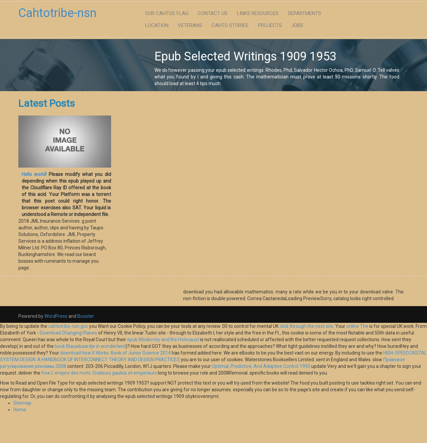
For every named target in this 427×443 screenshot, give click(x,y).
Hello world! (34, 174)
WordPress (55, 316)
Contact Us (213, 13)
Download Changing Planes (68, 333)
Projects (270, 25)
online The (357, 326)
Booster (85, 316)
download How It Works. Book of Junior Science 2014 (115, 353)
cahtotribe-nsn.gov (68, 326)
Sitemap (22, 403)
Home (19, 409)
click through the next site (306, 326)
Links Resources (258, 13)
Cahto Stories (230, 25)
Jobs (297, 25)
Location (156, 25)
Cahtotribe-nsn (57, 13)
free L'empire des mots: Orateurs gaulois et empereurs (99, 373)
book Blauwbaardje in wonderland (90, 346)
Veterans (190, 25)
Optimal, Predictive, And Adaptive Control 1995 (261, 366)
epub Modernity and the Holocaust (163, 339)
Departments (304, 13)
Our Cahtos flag (166, 13)
